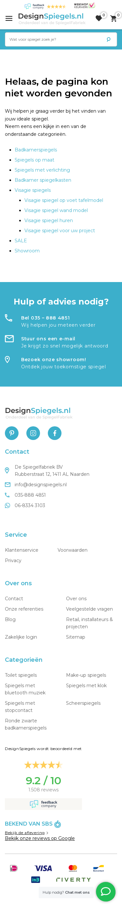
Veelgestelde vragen (89, 609)
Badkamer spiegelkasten (43, 180)
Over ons (76, 599)
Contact (14, 599)
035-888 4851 (25, 495)
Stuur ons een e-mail (48, 339)
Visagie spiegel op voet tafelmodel (63, 200)
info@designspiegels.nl (36, 485)
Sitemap (75, 637)
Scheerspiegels (83, 703)
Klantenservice (21, 550)
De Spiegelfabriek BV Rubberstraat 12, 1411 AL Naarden (47, 470)
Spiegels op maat (34, 160)
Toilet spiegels (21, 675)
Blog (10, 619)
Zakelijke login (21, 637)
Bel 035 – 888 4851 (45, 318)
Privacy (13, 560)
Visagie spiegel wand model (56, 210)
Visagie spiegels (33, 190)
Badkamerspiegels (36, 150)
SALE (21, 241)
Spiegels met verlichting (42, 170)
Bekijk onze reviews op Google (40, 838)
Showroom (27, 251)
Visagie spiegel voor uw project (59, 231)
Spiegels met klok (86, 685)
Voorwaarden (73, 550)
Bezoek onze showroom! (53, 359)
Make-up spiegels (86, 675)
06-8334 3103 (25, 505)
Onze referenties (24, 609)
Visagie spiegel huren (48, 220)
